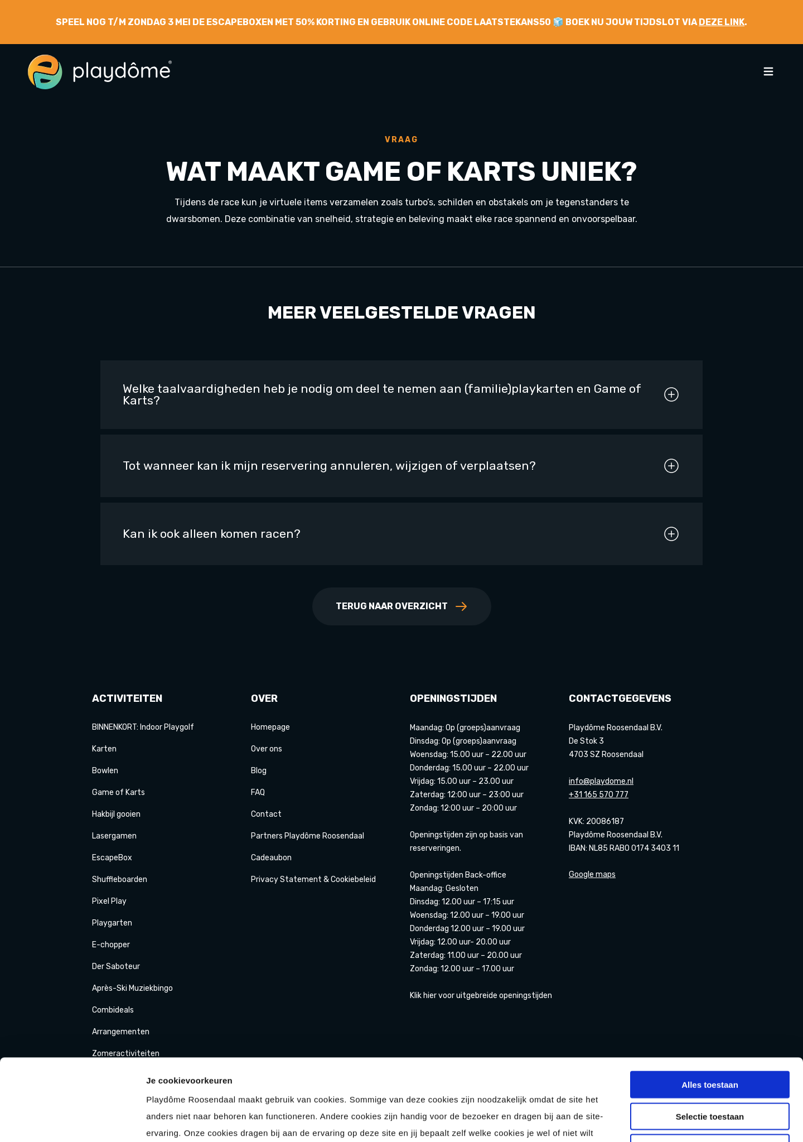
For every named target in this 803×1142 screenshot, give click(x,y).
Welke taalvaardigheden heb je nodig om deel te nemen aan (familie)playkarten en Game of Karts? (401, 395)
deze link (721, 22)
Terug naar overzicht (402, 606)
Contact (266, 814)
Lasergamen (114, 836)
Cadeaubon (271, 857)
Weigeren (709, 1071)
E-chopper (111, 945)
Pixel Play (109, 901)
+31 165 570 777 (598, 794)
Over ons (266, 749)
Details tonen (602, 1120)
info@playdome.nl (601, 781)
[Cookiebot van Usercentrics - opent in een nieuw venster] (72, 1120)
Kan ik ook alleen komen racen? (401, 534)
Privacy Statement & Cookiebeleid (313, 879)
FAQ (258, 792)
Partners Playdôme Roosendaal (307, 836)
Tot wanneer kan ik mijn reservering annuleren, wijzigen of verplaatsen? (401, 466)
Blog (259, 770)
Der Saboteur (116, 966)
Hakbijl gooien (116, 814)
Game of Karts (118, 792)
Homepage (270, 727)
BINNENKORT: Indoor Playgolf (143, 727)
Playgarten (112, 923)
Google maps (592, 874)
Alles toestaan (709, 1008)
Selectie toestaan (710, 1039)
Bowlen (105, 770)
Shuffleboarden (119, 879)
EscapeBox (112, 857)
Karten (104, 749)
